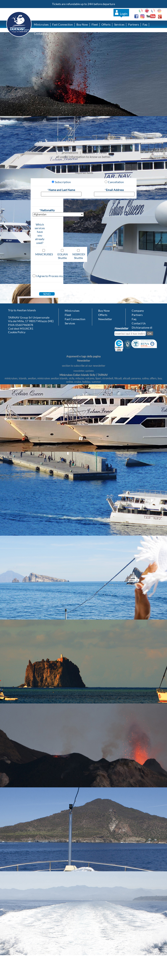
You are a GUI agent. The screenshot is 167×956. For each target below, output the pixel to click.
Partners (133, 24)
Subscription (63, 182)
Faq (145, 24)
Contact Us (41, 33)
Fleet (95, 24)
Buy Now (82, 24)
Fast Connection (62, 24)
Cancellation (116, 182)
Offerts (106, 24)
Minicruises (41, 24)
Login (123, 13)
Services (119, 24)
